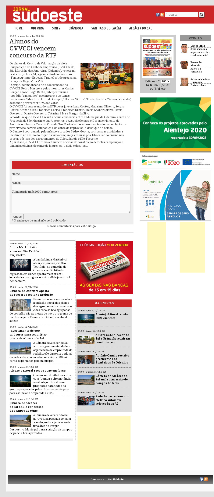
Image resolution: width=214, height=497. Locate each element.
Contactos (97, 479)
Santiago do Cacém (106, 28)
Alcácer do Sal (140, 28)
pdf (152, 88)
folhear (160, 88)
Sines (56, 28)
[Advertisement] (104, 442)
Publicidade (116, 479)
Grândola (75, 28)
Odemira (37, 28)
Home (18, 28)
